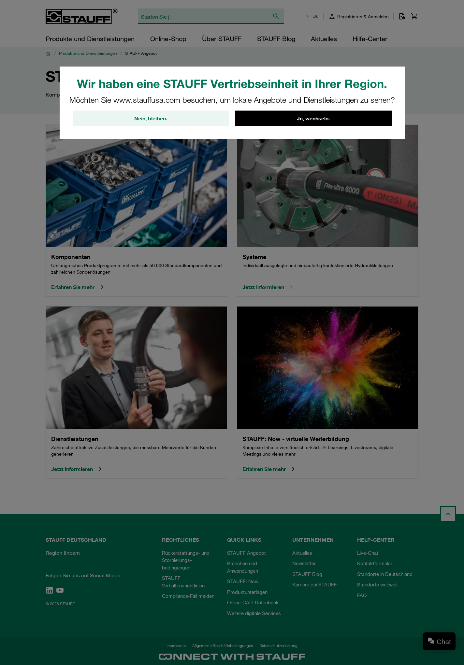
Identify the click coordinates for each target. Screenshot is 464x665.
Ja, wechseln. (313, 118)
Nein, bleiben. (150, 118)
